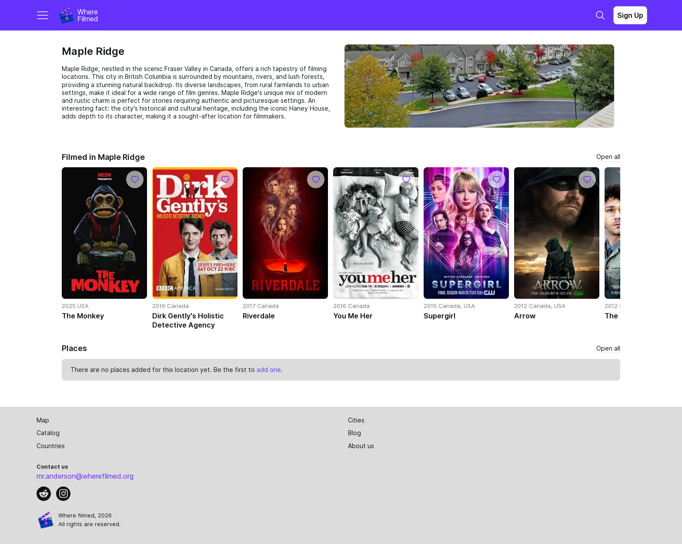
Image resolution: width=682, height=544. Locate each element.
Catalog (48, 432)
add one (269, 369)
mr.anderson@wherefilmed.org (85, 476)
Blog (354, 432)
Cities (356, 420)
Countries (51, 445)
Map (43, 420)
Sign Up (630, 15)
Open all (608, 156)
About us (361, 445)
